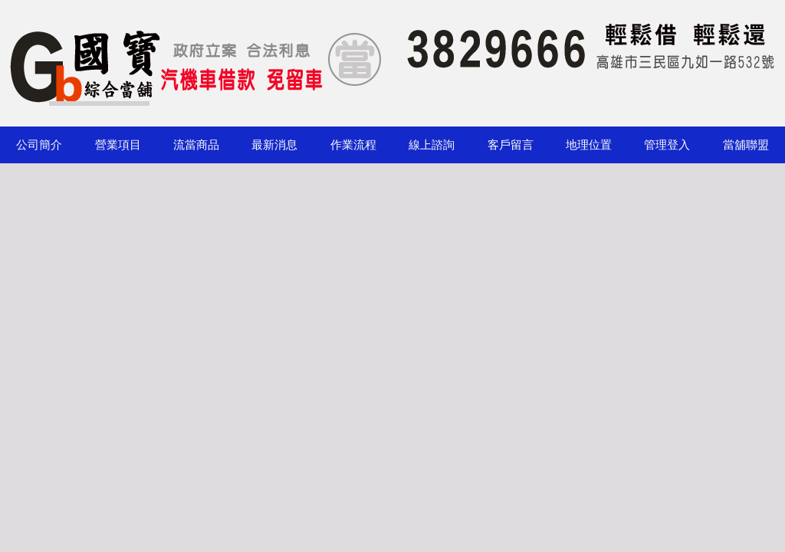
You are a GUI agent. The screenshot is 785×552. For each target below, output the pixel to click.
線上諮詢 (432, 145)
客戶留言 (511, 145)
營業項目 (118, 145)
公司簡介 (39, 145)
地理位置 (589, 145)
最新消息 (274, 145)
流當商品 (196, 145)
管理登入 (667, 145)
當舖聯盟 (746, 145)
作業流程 (353, 145)
